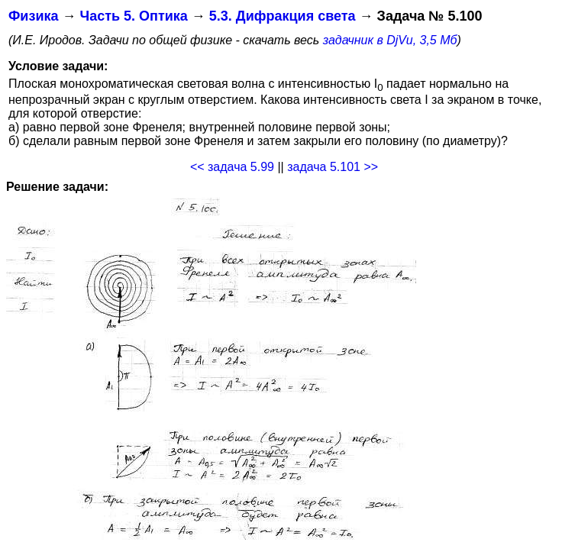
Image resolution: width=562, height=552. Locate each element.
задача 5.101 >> (332, 166)
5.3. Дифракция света (282, 16)
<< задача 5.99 (232, 166)
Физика (33, 16)
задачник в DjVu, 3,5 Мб (390, 40)
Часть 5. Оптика (133, 16)
